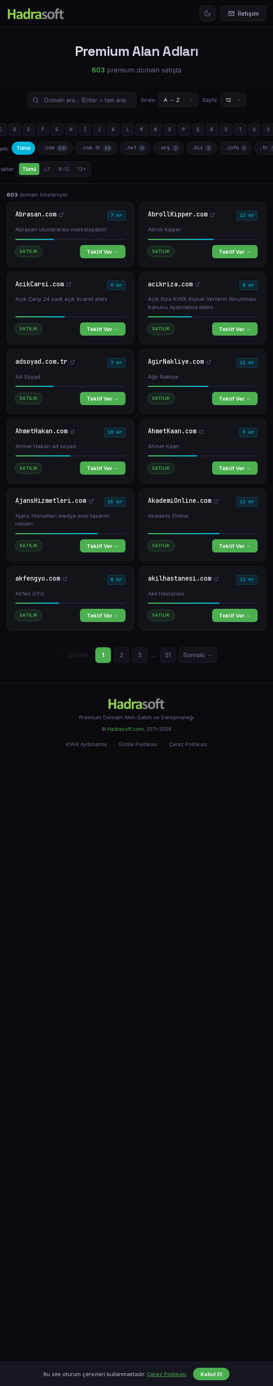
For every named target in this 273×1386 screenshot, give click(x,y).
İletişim (243, 13)
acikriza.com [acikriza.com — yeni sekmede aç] (174, 284)
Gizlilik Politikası (137, 744)
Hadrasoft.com (125, 729)
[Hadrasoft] (136, 703)
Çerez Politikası (188, 744)
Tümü (23, 148)
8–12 (63, 169)
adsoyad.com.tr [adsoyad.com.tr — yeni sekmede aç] (45, 362)
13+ (81, 169)
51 (168, 654)
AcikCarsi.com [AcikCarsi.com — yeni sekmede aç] (43, 284)
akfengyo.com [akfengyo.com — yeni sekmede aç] (41, 579)
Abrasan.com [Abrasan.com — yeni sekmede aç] (39, 215)
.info (236, 147)
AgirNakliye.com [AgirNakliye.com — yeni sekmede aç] (179, 362)
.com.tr (96, 147)
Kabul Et (211, 1374)
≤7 (47, 169)
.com (55, 147)
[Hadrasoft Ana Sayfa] (36, 13)
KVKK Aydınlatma (86, 744)
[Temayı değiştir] (207, 13)
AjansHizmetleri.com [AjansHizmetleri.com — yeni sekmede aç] (54, 501)
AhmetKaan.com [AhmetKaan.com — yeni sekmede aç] (176, 431)
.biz (201, 147)
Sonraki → (198, 654)
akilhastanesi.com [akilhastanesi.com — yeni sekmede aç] (183, 579)
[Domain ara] (82, 100)
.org (168, 147)
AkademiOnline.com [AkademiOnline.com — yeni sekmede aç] (183, 501)
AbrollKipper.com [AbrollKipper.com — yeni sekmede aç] (181, 215)
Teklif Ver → (103, 251)
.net (135, 147)
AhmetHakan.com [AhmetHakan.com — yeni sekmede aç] (45, 431)
